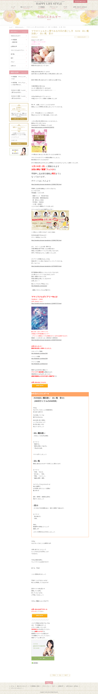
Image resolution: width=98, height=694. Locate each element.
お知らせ (13, 65)
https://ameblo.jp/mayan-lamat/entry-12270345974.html (46, 266)
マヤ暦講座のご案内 (34, 686)
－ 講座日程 (14, 42)
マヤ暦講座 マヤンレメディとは (18, 77)
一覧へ (60, 675)
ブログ (53, 686)
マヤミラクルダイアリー (17, 50)
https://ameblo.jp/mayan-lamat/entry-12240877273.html (46, 303)
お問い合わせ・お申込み (72, 686)
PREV (54, 675)
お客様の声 (14, 46)
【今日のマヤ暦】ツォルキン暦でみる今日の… (18, 91)
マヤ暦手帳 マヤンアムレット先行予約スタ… (18, 83)
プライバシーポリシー (16, 688)
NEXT (66, 675)
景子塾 (12, 54)
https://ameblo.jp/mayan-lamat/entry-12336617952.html (46, 184)
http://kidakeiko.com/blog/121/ (39, 363)
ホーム (12, 686)
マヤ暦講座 (14, 39)
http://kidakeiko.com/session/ (39, 286)
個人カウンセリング (22, 686)
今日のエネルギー (19, 27)
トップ (10, 27)
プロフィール (45, 686)
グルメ (12, 61)
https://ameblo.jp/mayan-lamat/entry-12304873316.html (46, 340)
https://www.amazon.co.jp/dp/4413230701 (42, 127)
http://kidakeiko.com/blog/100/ (39, 353)
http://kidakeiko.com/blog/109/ (39, 358)
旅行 (12, 58)
